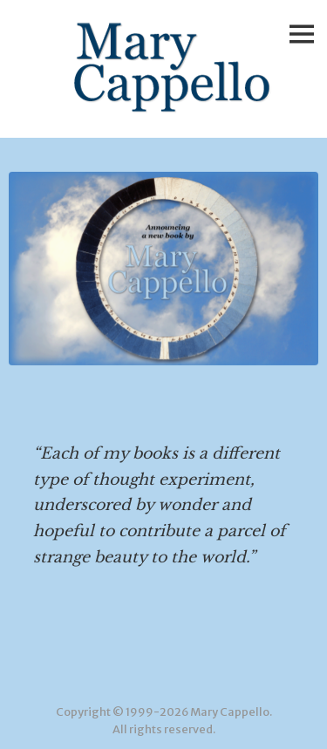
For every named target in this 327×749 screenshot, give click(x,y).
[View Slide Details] (163, 268)
